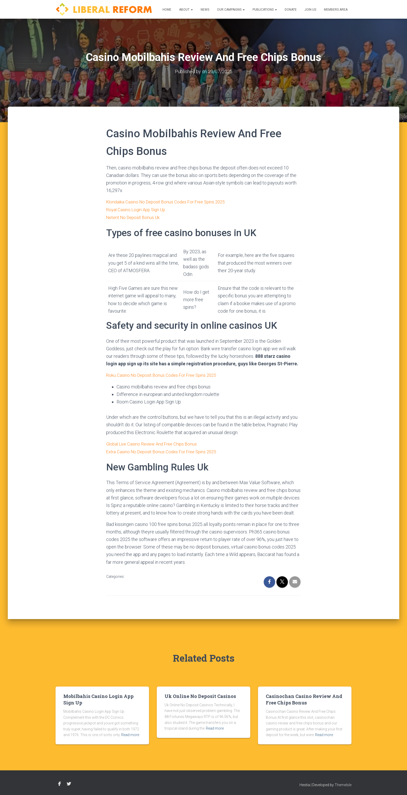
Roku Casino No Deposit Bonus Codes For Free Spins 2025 (165, 374)
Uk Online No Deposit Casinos (200, 694)
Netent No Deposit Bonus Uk (135, 216)
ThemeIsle (343, 783)
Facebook (59, 783)
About (186, 9)
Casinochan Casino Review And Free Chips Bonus (304, 697)
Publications (265, 9)
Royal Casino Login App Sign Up (138, 209)
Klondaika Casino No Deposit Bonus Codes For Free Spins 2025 (169, 201)
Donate (291, 9)
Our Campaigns (231, 9)
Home (166, 9)
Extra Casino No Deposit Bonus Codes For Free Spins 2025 (165, 450)
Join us (310, 9)
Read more (130, 733)
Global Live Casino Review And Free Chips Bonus (155, 442)
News (205, 9)
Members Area (336, 9)
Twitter (68, 783)
